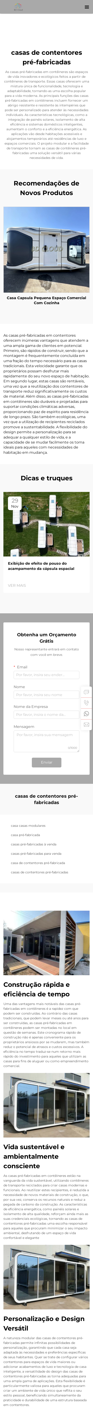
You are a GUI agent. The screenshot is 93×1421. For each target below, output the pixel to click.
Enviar (46, 762)
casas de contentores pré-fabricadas (39, 872)
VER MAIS (17, 585)
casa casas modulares (28, 826)
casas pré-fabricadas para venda (36, 854)
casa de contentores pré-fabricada (38, 863)
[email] (86, 724)
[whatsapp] (86, 713)
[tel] (86, 702)
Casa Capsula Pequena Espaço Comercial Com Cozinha (46, 300)
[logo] (18, 7)
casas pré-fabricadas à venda (33, 844)
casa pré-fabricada (25, 835)
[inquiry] (86, 692)
